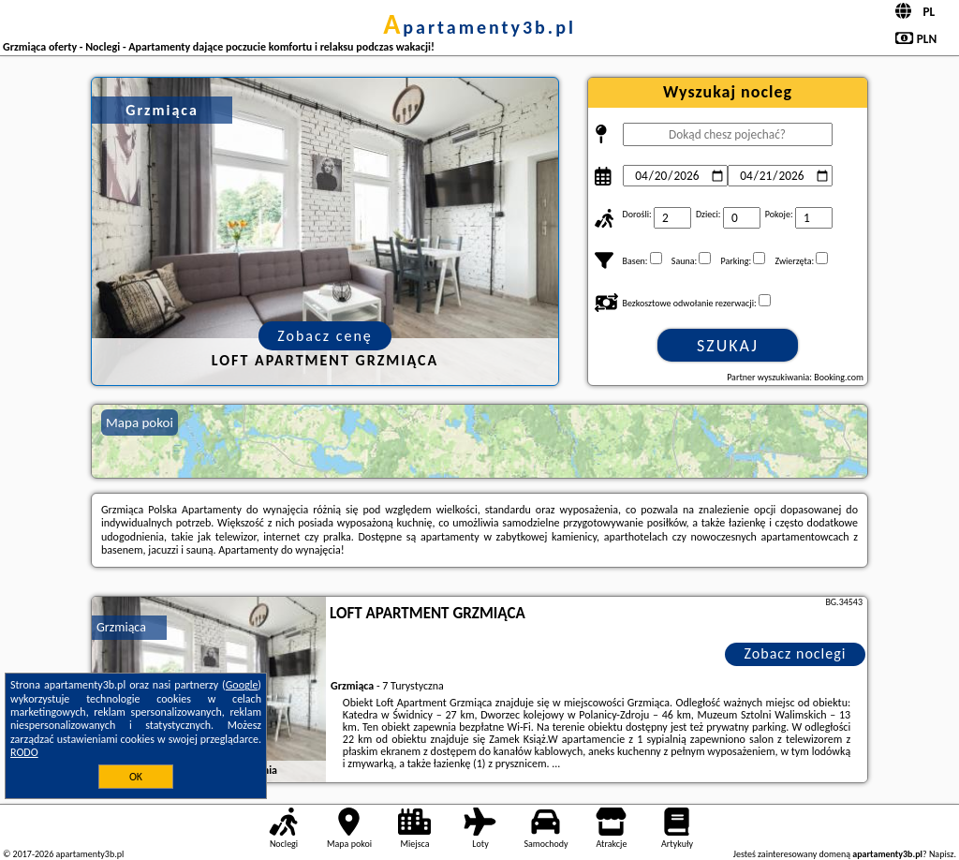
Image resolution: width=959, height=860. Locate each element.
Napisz (941, 854)
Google (242, 684)
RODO (24, 752)
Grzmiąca (121, 627)
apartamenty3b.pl (479, 27)
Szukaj (728, 345)
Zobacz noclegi (796, 653)
